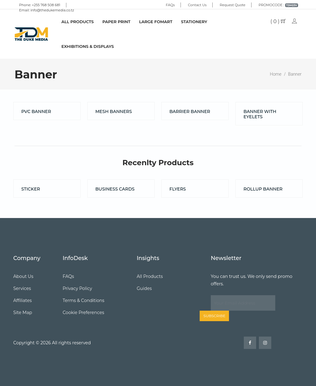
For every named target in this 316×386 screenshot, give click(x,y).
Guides (144, 288)
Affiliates (22, 300)
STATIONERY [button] (194, 21)
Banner (294, 74)
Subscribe (214, 315)
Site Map (22, 312)
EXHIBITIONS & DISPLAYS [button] (87, 46)
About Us (23, 276)
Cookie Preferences (83, 312)
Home (275, 74)
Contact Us (197, 5)
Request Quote (232, 5)
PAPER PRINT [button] (116, 21)
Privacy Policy (77, 288)
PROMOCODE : (278, 5)
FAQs (170, 5)
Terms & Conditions (83, 300)
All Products (77, 21)
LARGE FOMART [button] (156, 21)
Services (22, 288)
